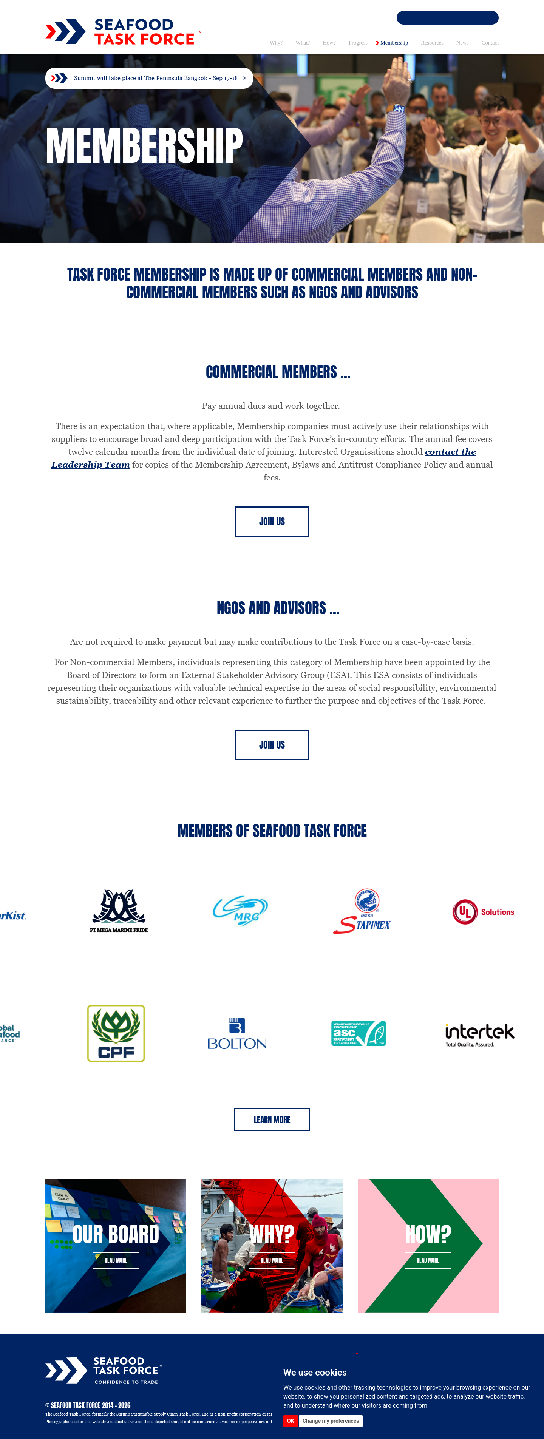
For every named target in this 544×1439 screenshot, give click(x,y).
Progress (358, 43)
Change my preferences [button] (331, 1421)
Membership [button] (394, 43)
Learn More (272, 1120)
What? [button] (303, 43)
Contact (490, 43)
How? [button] (329, 43)
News (462, 43)
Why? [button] (276, 43)
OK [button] (290, 1421)
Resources (432, 43)
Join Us (272, 521)
